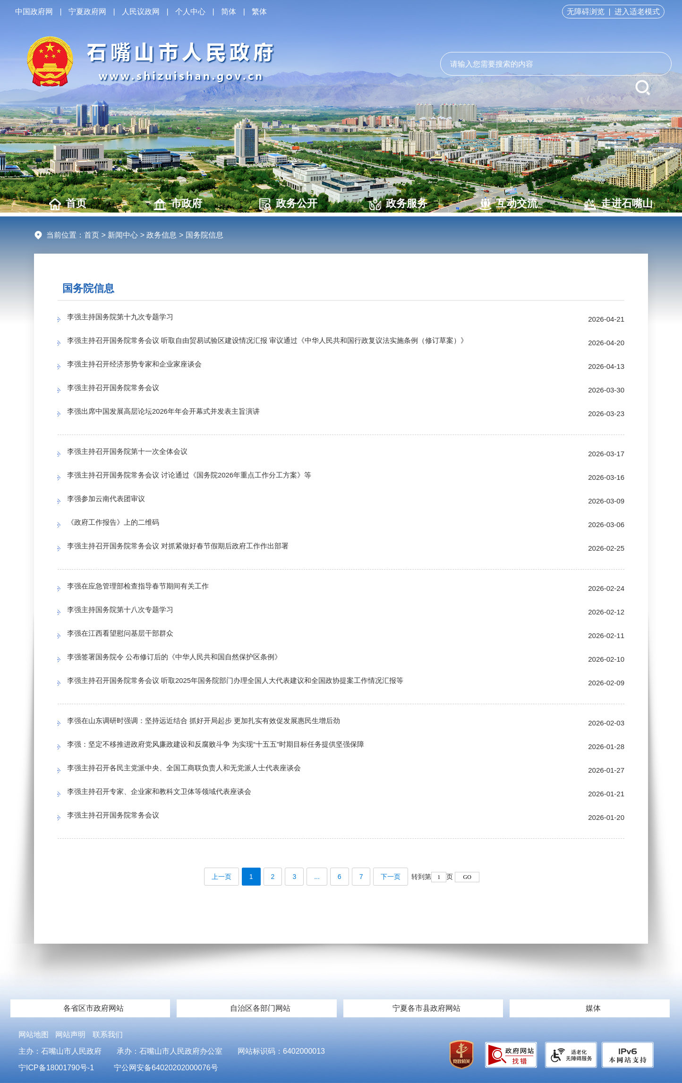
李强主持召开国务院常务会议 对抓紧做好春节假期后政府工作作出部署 (200, 548)
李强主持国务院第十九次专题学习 (131, 319)
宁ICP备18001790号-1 (56, 1068)
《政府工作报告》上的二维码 (122, 524)
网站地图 (33, 1035)
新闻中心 (123, 235)
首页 (67, 203)
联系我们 (108, 1035)
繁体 (259, 12)
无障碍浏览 (586, 12)
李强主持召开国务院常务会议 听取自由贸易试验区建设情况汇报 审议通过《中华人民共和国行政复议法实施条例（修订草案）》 (300, 343)
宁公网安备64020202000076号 (166, 1068)
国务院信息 (88, 288)
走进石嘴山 (618, 203)
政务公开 (288, 203)
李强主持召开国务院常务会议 (122, 390)
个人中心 (190, 12)
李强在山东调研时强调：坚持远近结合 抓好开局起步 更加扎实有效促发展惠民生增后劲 (231, 723)
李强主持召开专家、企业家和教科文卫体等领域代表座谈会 (177, 794)
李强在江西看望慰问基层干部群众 (131, 635)
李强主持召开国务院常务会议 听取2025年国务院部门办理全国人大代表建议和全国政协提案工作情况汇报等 (269, 683)
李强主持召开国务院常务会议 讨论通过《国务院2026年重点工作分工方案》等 (213, 477)
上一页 (221, 876)
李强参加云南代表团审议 (114, 501)
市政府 (177, 203)
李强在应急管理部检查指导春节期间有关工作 (152, 588)
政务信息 (161, 235)
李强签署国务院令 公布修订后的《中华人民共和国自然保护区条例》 (195, 659)
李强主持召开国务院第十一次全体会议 (139, 454)
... (317, 876)
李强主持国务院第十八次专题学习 (131, 612)
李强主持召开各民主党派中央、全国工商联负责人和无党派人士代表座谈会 (207, 770)
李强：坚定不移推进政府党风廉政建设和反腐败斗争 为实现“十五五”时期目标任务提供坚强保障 (245, 746)
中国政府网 (34, 12)
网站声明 (70, 1035)
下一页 (391, 876)
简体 (228, 12)
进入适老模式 (637, 12)
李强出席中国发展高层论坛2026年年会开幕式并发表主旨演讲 (182, 413)
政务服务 (398, 203)
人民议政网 (141, 12)
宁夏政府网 (87, 12)
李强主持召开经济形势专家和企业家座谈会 (148, 366)
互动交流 (508, 203)
